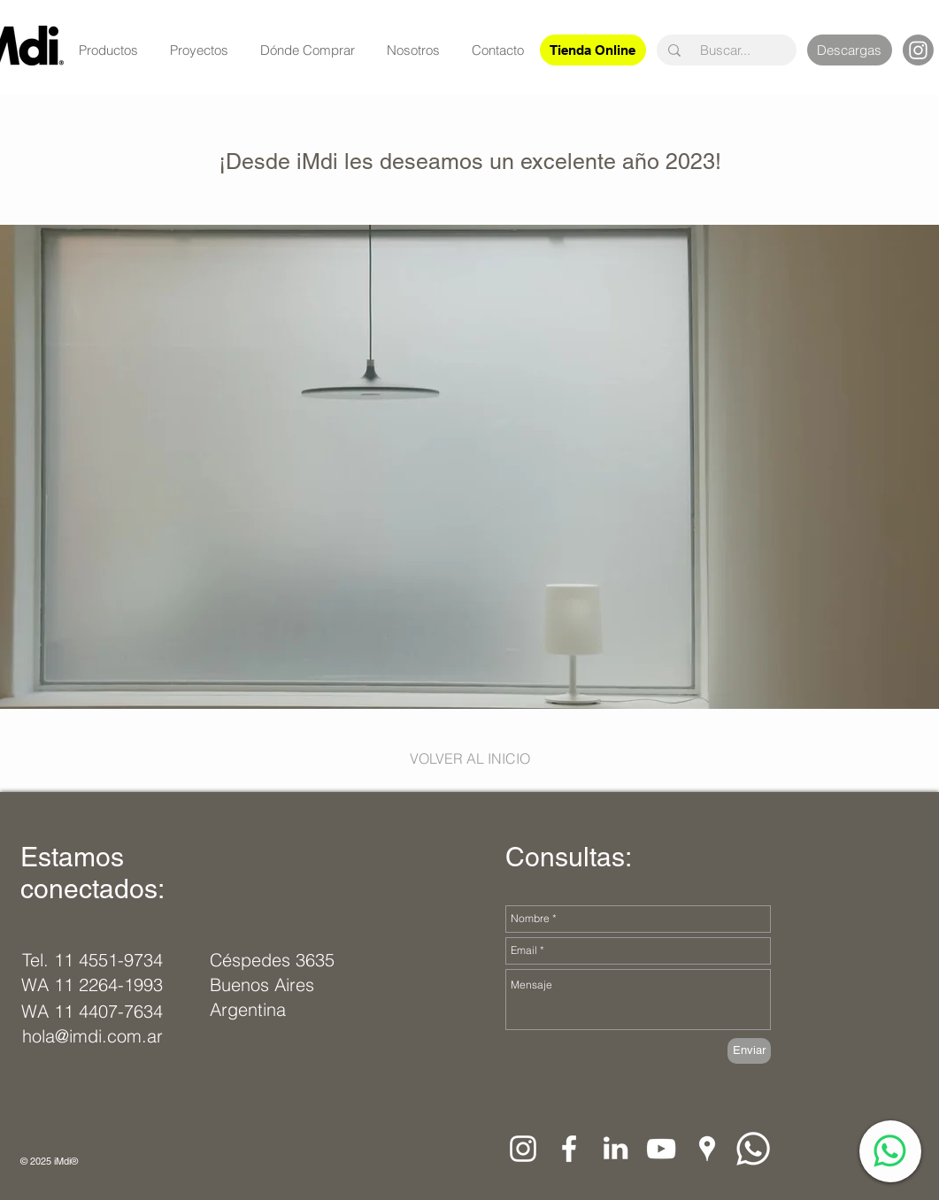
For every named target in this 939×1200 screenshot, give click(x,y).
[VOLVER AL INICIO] (470, 758)
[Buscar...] (725, 50)
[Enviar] (749, 1051)
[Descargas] (849, 50)
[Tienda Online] (593, 50)
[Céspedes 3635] (274, 960)
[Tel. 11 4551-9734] (92, 960)
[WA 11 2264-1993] (92, 985)
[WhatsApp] (890, 1151)
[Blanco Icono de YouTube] (661, 1148)
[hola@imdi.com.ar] (97, 1036)
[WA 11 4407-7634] (92, 1011)
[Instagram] (918, 50)
